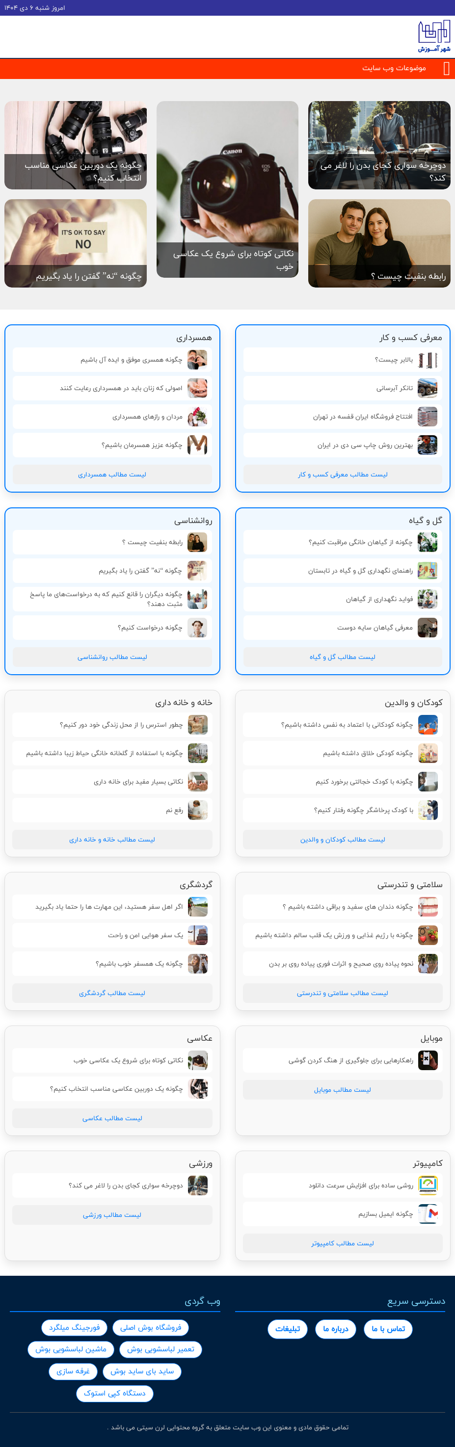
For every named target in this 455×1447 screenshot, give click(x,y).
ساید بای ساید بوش (142, 1371)
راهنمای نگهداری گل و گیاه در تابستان (372, 570)
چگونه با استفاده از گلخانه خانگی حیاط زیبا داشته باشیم (117, 753)
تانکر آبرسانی (406, 388)
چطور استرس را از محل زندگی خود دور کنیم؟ (134, 725)
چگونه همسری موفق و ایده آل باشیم (143, 359)
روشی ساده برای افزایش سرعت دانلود (373, 1185)
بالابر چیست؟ (406, 359)
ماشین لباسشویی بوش (71, 1349)
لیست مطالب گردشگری (112, 993)
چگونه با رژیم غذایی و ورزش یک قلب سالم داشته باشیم (346, 935)
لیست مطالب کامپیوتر (342, 1243)
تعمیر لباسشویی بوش (160, 1349)
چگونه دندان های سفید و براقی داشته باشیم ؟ (360, 907)
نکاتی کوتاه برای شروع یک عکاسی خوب (141, 1060)
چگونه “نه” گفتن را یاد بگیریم (153, 570)
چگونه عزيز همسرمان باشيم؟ (154, 445)
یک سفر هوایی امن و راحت (158, 935)
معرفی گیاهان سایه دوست (387, 627)
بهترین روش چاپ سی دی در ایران (377, 445)
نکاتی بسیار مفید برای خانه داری (151, 781)
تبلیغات (287, 1329)
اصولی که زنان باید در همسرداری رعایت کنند (133, 388)
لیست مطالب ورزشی (112, 1215)
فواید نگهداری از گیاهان (391, 599)
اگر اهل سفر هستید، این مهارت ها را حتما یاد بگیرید (121, 907)
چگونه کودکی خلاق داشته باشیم (380, 753)
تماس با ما (388, 1329)
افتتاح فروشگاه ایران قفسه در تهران (375, 416)
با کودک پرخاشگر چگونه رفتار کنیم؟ (376, 810)
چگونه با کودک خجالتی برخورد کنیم (377, 781)
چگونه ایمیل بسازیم (398, 1214)
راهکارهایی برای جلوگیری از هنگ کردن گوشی (363, 1060)
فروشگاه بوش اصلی (150, 1327)
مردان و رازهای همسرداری (159, 416)
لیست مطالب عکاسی (112, 1118)
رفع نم (187, 810)
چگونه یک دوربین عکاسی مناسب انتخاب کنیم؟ (129, 1089)
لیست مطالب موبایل (342, 1090)
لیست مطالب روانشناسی (112, 657)
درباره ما (335, 1329)
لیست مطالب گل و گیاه (342, 657)
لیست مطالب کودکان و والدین (342, 839)
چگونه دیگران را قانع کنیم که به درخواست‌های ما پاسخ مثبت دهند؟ (118, 599)
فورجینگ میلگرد (74, 1327)
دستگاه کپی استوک (115, 1393)
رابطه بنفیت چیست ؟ (164, 542)
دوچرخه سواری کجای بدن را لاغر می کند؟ (138, 1185)
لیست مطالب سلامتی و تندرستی (342, 993)
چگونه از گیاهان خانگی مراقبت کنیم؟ (373, 542)
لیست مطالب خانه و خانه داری (112, 839)
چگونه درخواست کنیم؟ (162, 627)
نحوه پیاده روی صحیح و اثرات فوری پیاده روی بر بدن (353, 963)
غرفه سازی (73, 1371)
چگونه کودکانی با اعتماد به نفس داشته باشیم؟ (359, 725)
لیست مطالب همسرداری (112, 474)
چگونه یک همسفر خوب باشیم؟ (152, 963)
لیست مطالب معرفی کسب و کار (343, 474)
